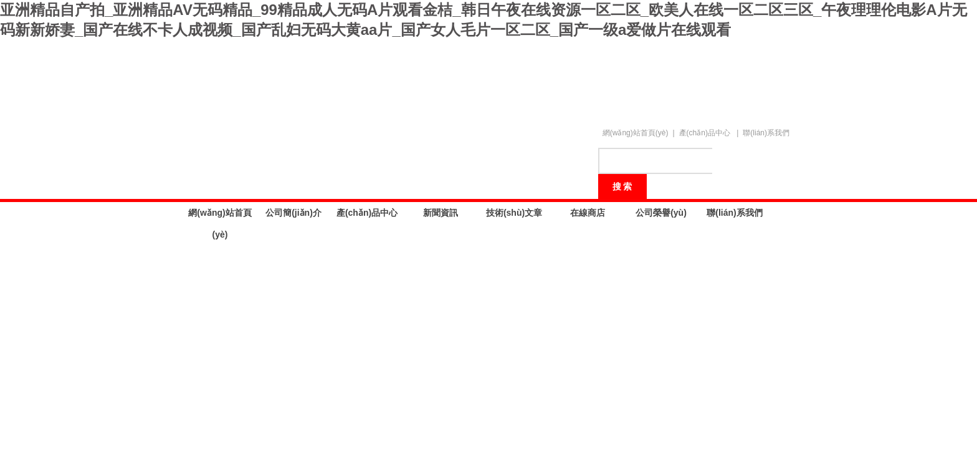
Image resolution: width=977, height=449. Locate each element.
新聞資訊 (440, 213)
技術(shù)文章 (514, 213)
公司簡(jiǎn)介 (293, 213)
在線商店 (587, 213)
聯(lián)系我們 (766, 132)
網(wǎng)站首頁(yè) (636, 132)
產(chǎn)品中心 (704, 132)
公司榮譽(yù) (661, 213)
